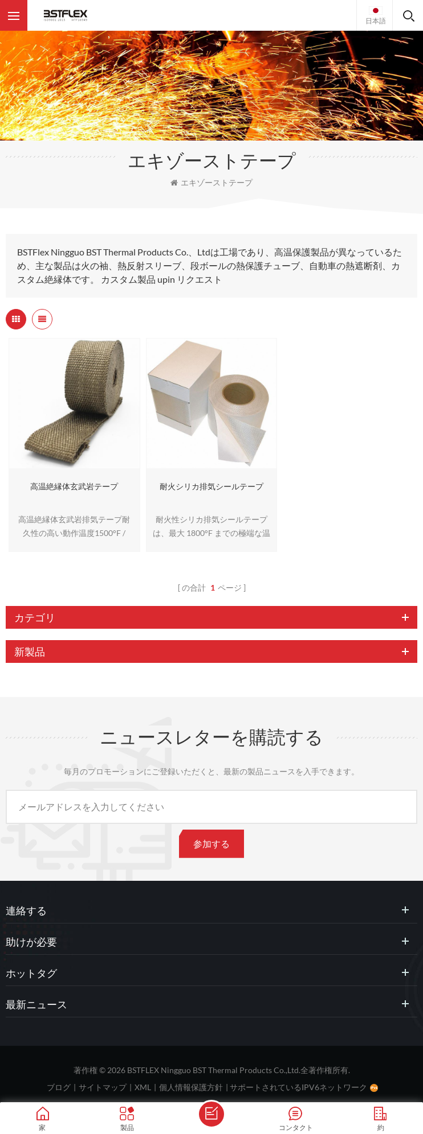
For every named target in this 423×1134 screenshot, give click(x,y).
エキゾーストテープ (211, 182)
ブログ (59, 1087)
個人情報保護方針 (191, 1087)
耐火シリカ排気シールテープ (211, 486)
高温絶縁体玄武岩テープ (74, 486)
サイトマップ (103, 1087)
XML (143, 1087)
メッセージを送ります (211, 1114)
